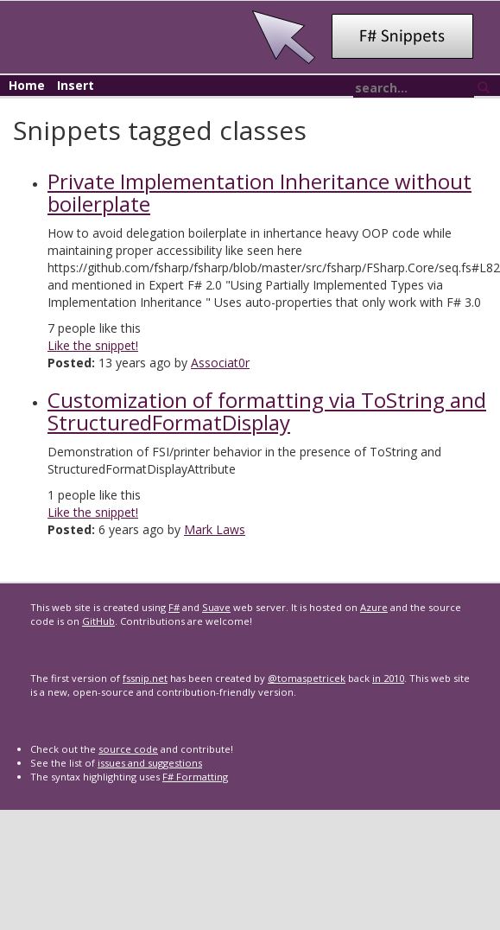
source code (128, 748)
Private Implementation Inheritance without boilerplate (259, 192)
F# (174, 607)
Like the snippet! (92, 345)
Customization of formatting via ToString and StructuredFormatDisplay (266, 410)
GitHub (98, 621)
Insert (75, 85)
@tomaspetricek (306, 678)
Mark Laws (214, 529)
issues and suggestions (150, 762)
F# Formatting (195, 776)
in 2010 (388, 678)
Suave (216, 607)
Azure (374, 607)
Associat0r (220, 362)
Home (27, 85)
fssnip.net (145, 678)
